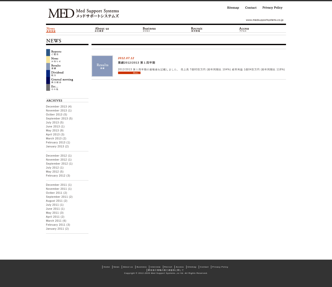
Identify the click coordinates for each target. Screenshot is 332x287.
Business (141, 267)
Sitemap (231, 7)
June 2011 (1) (55, 208)
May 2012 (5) (55, 171)
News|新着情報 (51, 29)
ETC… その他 (67, 87)
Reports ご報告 (67, 52)
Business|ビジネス (149, 29)
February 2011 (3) (58, 224)
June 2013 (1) (55, 126)
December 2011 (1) (59, 185)
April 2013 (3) (55, 134)
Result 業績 (67, 66)
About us (128, 267)
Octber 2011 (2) (56, 192)
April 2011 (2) (55, 216)
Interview (155, 267)
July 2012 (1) (55, 167)
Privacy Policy (271, 7)
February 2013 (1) (58, 142)
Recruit (168, 267)
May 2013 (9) (55, 130)
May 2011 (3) (55, 212)
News (117, 267)
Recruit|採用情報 (196, 29)
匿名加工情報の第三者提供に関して (166, 270)
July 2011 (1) (55, 204)
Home (107, 267)
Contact (249, 7)
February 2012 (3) (58, 175)
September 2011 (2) (59, 196)
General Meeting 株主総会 (67, 80)
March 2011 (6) (56, 220)
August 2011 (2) (57, 200)
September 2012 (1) (59, 163)
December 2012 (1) (59, 155)
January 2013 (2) (57, 146)
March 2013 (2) (56, 138)
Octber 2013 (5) (56, 114)
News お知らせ (67, 59)
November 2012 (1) (59, 159)
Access (180, 267)
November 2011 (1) (59, 189)
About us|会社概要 (101, 29)
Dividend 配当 (67, 73)
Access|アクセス (244, 29)
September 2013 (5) (59, 118)
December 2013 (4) (59, 106)
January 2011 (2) (57, 228)
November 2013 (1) (59, 110)
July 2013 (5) (55, 122)
